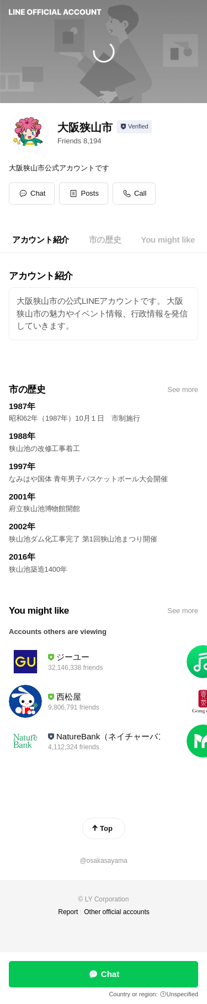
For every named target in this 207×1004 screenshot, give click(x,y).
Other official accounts (117, 912)
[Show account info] (134, 126)
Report (68, 912)
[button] (83, 193)
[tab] (40, 240)
